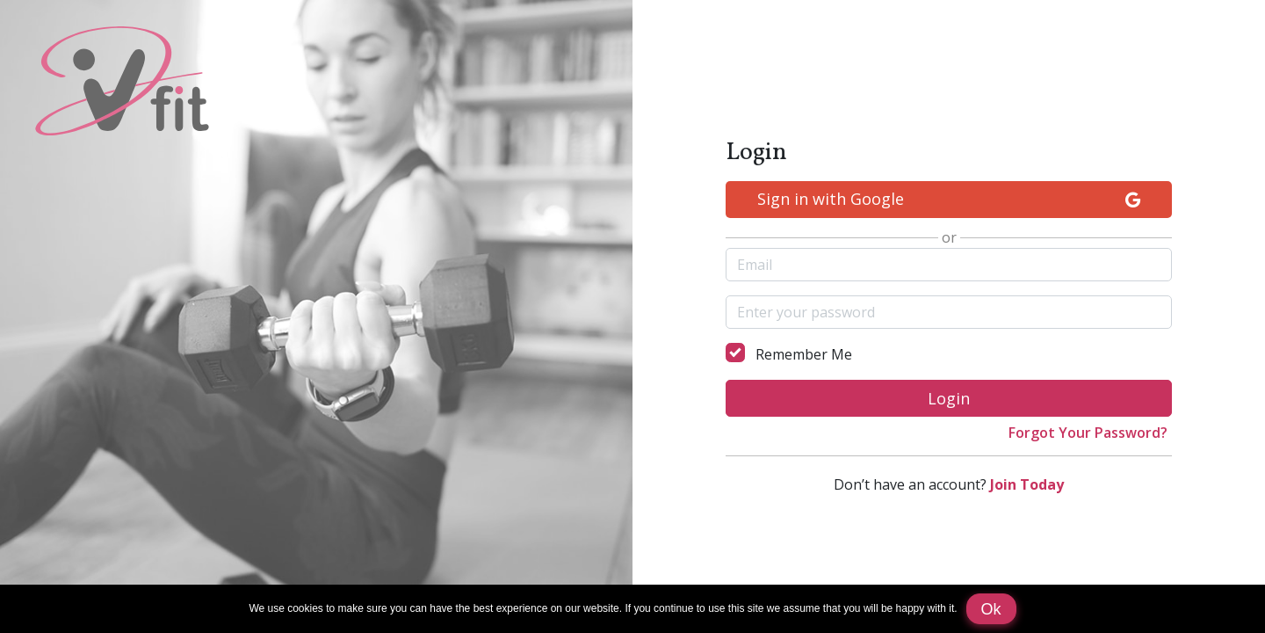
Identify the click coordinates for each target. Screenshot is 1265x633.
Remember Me (803, 354)
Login (949, 398)
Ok (991, 609)
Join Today (1027, 484)
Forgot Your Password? (1087, 432)
